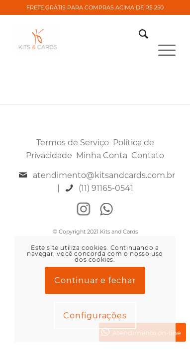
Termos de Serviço (72, 142)
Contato (147, 155)
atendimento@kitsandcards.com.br (104, 175)
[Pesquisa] (138, 34)
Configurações (94, 315)
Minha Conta (101, 155)
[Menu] (162, 34)
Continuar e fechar (94, 280)
